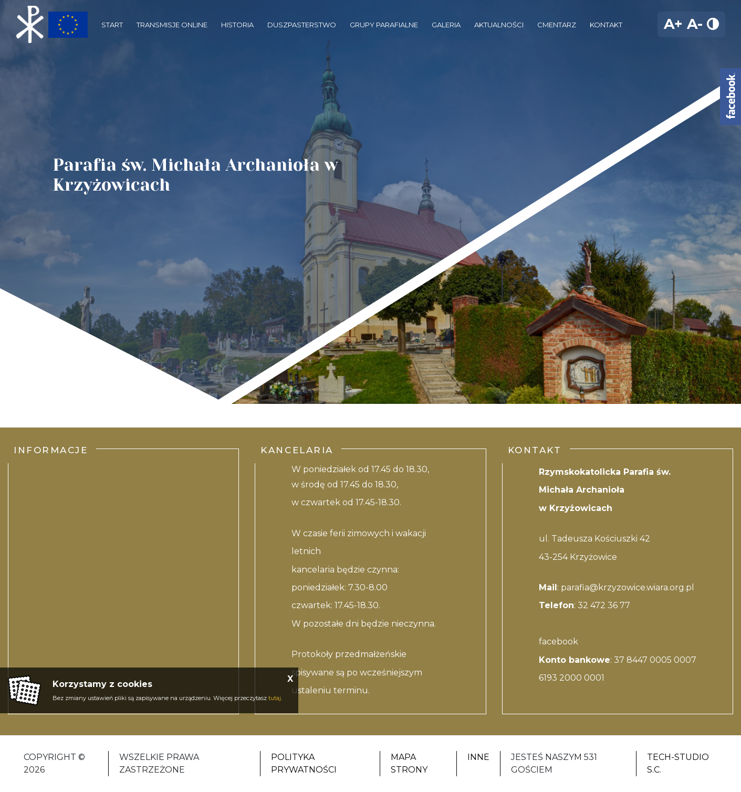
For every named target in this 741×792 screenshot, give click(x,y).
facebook (558, 642)
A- (695, 24)
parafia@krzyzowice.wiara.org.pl (627, 587)
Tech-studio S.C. (678, 763)
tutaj (274, 698)
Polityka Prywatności (304, 763)
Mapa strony (409, 763)
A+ (673, 24)
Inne (478, 757)
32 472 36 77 (604, 605)
